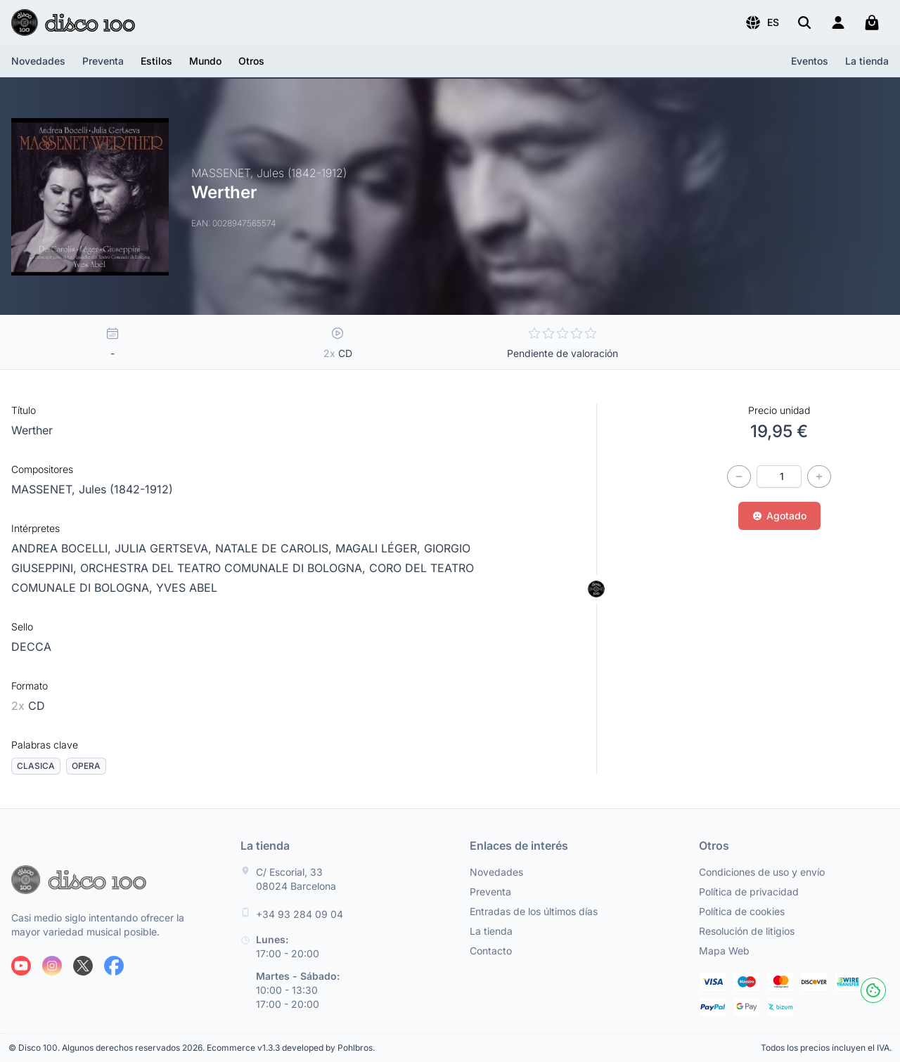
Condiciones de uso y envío (762, 872)
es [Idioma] (762, 22)
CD (28, 706)
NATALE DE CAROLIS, (275, 548)
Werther (32, 430)
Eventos (809, 61)
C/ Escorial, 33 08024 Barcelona (296, 879)
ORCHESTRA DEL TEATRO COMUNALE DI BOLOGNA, (224, 568)
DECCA (31, 647)
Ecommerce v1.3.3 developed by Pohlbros (290, 1047)
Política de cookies (742, 911)
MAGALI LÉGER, (379, 548)
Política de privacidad (749, 892)
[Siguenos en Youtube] (21, 965)
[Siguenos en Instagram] (52, 965)
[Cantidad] (779, 476)
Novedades (38, 61)
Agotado (779, 516)
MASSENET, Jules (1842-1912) (92, 489)
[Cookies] (873, 990)
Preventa (103, 61)
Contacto (491, 951)
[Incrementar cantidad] (819, 476)
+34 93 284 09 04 (299, 914)
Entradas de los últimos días (534, 911)
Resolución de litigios (747, 931)
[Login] (838, 22)
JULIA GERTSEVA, (165, 548)
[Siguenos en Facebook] (114, 965)
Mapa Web (724, 951)
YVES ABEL (186, 588)
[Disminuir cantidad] (739, 476)
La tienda (867, 61)
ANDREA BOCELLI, (63, 548)
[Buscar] (804, 22)
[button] (762, 22)
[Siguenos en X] (83, 965)
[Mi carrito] (872, 22)
